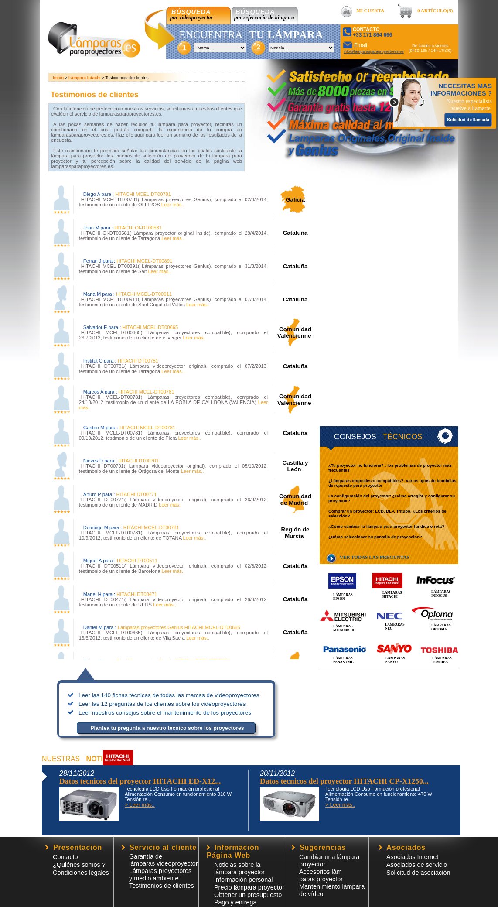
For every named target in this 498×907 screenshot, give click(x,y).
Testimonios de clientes (161, 885)
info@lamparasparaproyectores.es (374, 51)
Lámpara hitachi (84, 77)
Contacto (65, 856)
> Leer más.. (140, 805)
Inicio (58, 77)
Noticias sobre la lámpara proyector (239, 868)
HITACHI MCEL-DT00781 (143, 194)
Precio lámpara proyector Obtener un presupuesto (249, 891)
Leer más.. (172, 204)
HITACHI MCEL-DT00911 (144, 294)
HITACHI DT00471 (136, 594)
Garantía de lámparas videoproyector (163, 860)
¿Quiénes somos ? (79, 864)
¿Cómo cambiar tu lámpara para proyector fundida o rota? (386, 526)
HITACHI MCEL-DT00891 (144, 261)
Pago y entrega (235, 902)
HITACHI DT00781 (138, 360)
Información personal (243, 879)
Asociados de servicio (416, 864)
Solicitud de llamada (468, 119)
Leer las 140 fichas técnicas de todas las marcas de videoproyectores (168, 695)
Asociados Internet (412, 856)
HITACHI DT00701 (138, 460)
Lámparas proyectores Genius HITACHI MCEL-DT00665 (179, 627)
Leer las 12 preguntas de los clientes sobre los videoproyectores (162, 704)
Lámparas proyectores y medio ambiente (160, 874)
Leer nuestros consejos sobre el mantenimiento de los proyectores (164, 712)
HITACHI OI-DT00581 (138, 227)
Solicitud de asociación (418, 872)
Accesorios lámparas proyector (321, 875)
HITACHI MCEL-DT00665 (150, 327)
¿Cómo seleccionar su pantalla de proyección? (375, 536)
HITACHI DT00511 (137, 560)
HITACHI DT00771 (136, 494)
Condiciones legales (81, 872)
